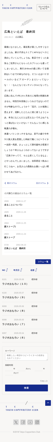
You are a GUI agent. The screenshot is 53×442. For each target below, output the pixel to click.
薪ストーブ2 (10, 226)
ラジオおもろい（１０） (15, 284)
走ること (8, 216)
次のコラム (41, 183)
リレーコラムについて (43, 8)
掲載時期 (9, 365)
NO (5, 270)
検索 (26, 388)
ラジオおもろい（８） (14, 310)
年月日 (17, 270)
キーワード (10, 351)
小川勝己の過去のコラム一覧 (18, 193)
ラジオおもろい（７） (14, 324)
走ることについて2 (13, 205)
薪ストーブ (9, 237)
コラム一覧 (43, 262)
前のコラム (12, 183)
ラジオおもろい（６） (14, 337)
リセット (44, 381)
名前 (33, 270)
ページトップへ (48, 403)
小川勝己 (19, 37)
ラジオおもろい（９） (14, 297)
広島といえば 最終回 (14, 248)
